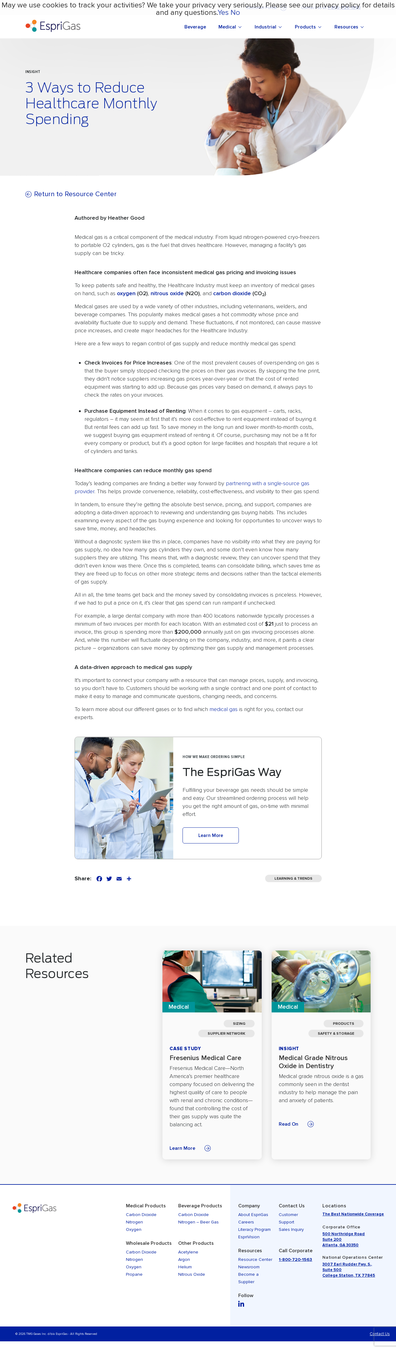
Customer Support (288, 1218)
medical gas (223, 709)
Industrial (265, 27)
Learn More (210, 835)
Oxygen (133, 1229)
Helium (185, 1267)
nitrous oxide (167, 293)
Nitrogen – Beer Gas (198, 1222)
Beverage (195, 27)
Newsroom (249, 1267)
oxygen (126, 293)
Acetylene (188, 1252)
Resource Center (255, 1259)
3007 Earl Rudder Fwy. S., (347, 1264)
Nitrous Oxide (191, 1274)
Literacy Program (254, 1229)
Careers (246, 1222)
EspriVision (249, 1237)
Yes (223, 12)
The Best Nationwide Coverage (353, 1214)
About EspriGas (253, 1214)
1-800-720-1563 (295, 1259)
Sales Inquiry (291, 1229)
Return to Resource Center (75, 194)
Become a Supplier (248, 1278)
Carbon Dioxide (141, 1214)
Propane (134, 1274)
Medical (227, 27)
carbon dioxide (232, 293)
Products (305, 27)
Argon (184, 1259)
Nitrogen (134, 1222)
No (235, 12)
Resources (346, 27)
